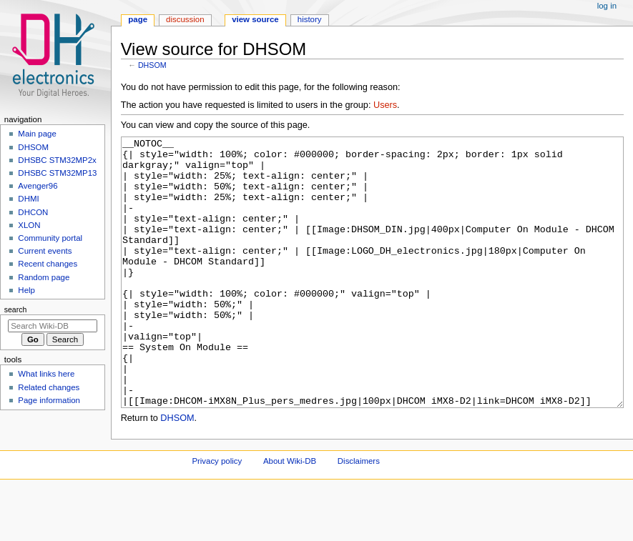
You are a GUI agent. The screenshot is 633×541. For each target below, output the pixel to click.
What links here (46, 373)
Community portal (50, 238)
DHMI (28, 198)
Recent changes (47, 263)
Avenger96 (37, 186)
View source (255, 19)
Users (385, 105)
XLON (29, 225)
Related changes (48, 387)
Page (137, 19)
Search (15, 309)
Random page (43, 277)
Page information (49, 400)
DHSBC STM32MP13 (57, 173)
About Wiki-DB (289, 514)
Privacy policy (217, 514)
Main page (37, 133)
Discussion (185, 19)
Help (26, 290)
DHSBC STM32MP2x (57, 160)
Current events (45, 251)
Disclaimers (359, 514)
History (310, 19)
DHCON (33, 212)
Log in (607, 5)
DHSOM (152, 65)
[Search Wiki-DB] (52, 325)
